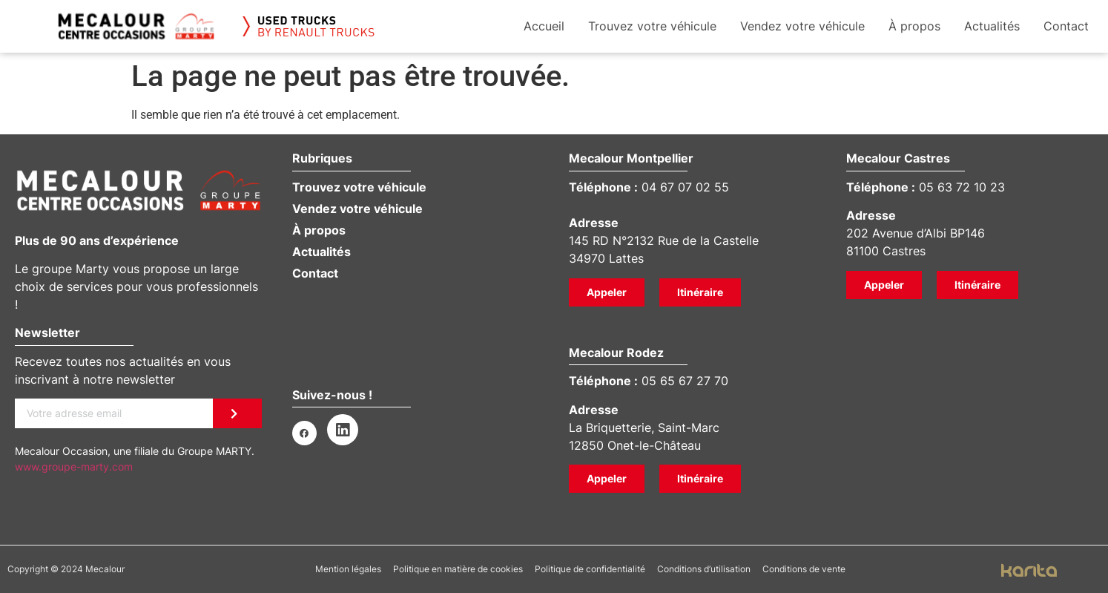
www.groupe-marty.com (74, 466)
